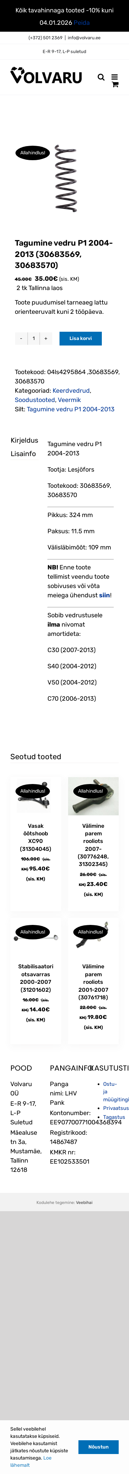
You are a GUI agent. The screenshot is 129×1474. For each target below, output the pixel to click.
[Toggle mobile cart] (115, 84)
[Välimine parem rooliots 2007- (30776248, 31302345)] (93, 796)
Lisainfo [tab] (18, 454)
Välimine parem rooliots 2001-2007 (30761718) (93, 982)
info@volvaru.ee (84, 37)
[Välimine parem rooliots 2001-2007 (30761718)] (93, 937)
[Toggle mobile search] (101, 77)
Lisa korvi (80, 338)
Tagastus (114, 1117)
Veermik (69, 400)
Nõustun (98, 1447)
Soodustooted (35, 400)
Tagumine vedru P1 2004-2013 (71, 409)
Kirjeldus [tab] (18, 440)
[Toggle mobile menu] (115, 77)
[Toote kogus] (34, 338)
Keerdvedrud (71, 390)
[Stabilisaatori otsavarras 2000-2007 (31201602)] (35, 937)
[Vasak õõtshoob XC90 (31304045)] (35, 796)
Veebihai (84, 1202)
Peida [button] (82, 23)
